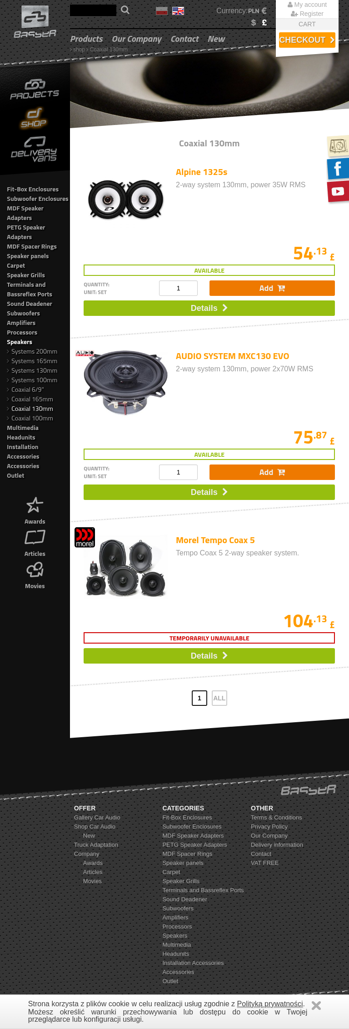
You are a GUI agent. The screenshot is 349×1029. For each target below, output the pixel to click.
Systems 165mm (32, 360)
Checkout (307, 40)
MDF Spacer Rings (32, 246)
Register (307, 13)
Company (87, 853)
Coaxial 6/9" (25, 389)
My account (307, 4)
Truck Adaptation (96, 844)
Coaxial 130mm (109, 49)
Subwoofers (23, 313)
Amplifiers (21, 322)
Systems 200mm (32, 351)
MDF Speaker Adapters (25, 212)
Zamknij (316, 1005)
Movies (35, 574)
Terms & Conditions (276, 817)
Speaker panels (28, 255)
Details (209, 308)
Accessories (23, 465)
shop (79, 49)
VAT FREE (265, 862)
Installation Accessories (23, 451)
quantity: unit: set (97, 288)
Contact (184, 38)
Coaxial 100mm (30, 418)
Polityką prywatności (270, 1004)
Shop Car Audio (94, 826)
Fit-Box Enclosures (33, 189)
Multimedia (23, 427)
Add (272, 288)
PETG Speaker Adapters (26, 231)
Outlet (15, 475)
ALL (219, 698)
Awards (35, 510)
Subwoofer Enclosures (37, 198)
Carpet (16, 265)
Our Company (136, 38)
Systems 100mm (32, 380)
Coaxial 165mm (30, 399)
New (215, 38)
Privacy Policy (269, 826)
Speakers (19, 341)
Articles (35, 542)
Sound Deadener (29, 303)
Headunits (21, 437)
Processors (22, 332)
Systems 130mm (32, 370)
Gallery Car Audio (97, 817)
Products (86, 38)
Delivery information (277, 844)
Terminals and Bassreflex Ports (29, 289)
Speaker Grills (26, 275)
